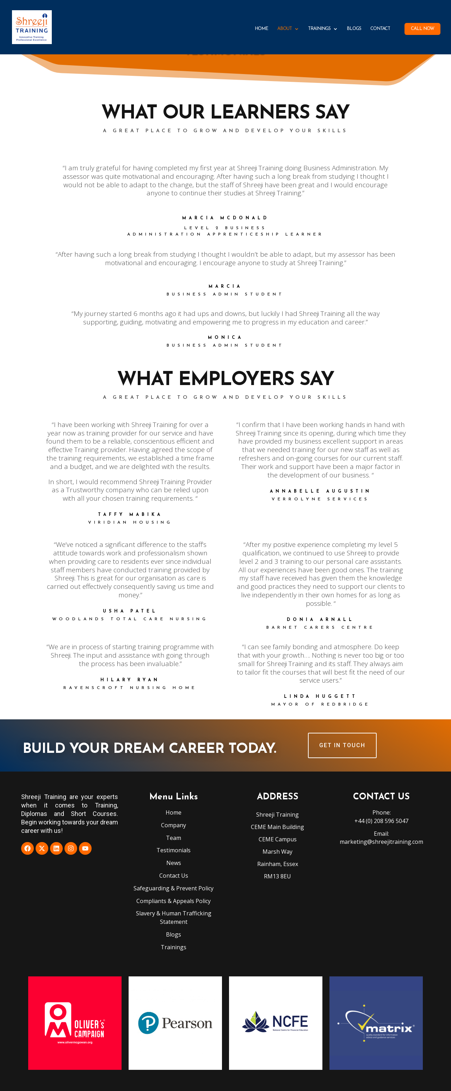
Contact (380, 28)
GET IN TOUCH (342, 745)
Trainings (319, 28)
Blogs (354, 28)
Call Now (422, 28)
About (284, 28)
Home (261, 28)
